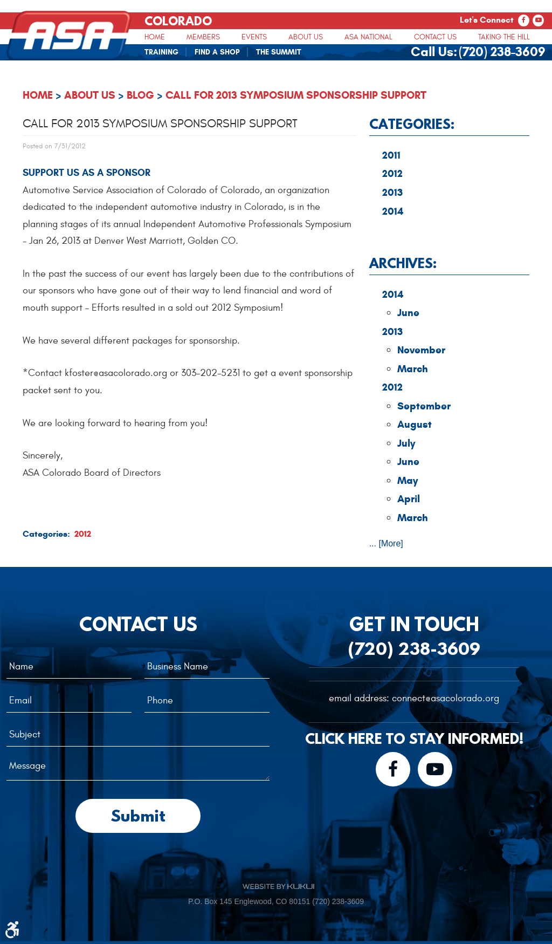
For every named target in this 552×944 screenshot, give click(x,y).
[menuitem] (154, 36)
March (412, 368)
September (424, 406)
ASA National (368, 37)
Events (254, 37)
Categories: (411, 123)
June (408, 312)
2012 (82, 534)
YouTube (538, 20)
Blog (140, 95)
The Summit (278, 52)
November (421, 350)
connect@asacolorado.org (445, 698)
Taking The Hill (504, 37)
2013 (392, 192)
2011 (391, 155)
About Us (305, 37)
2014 (392, 211)
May (407, 480)
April (408, 498)
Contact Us (435, 37)
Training (161, 52)
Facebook (523, 20)
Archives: (403, 263)
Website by (278, 886)
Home (154, 37)
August (414, 424)
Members (203, 37)
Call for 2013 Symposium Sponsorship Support (295, 95)
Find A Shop (217, 52)
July (406, 443)
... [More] (386, 543)
